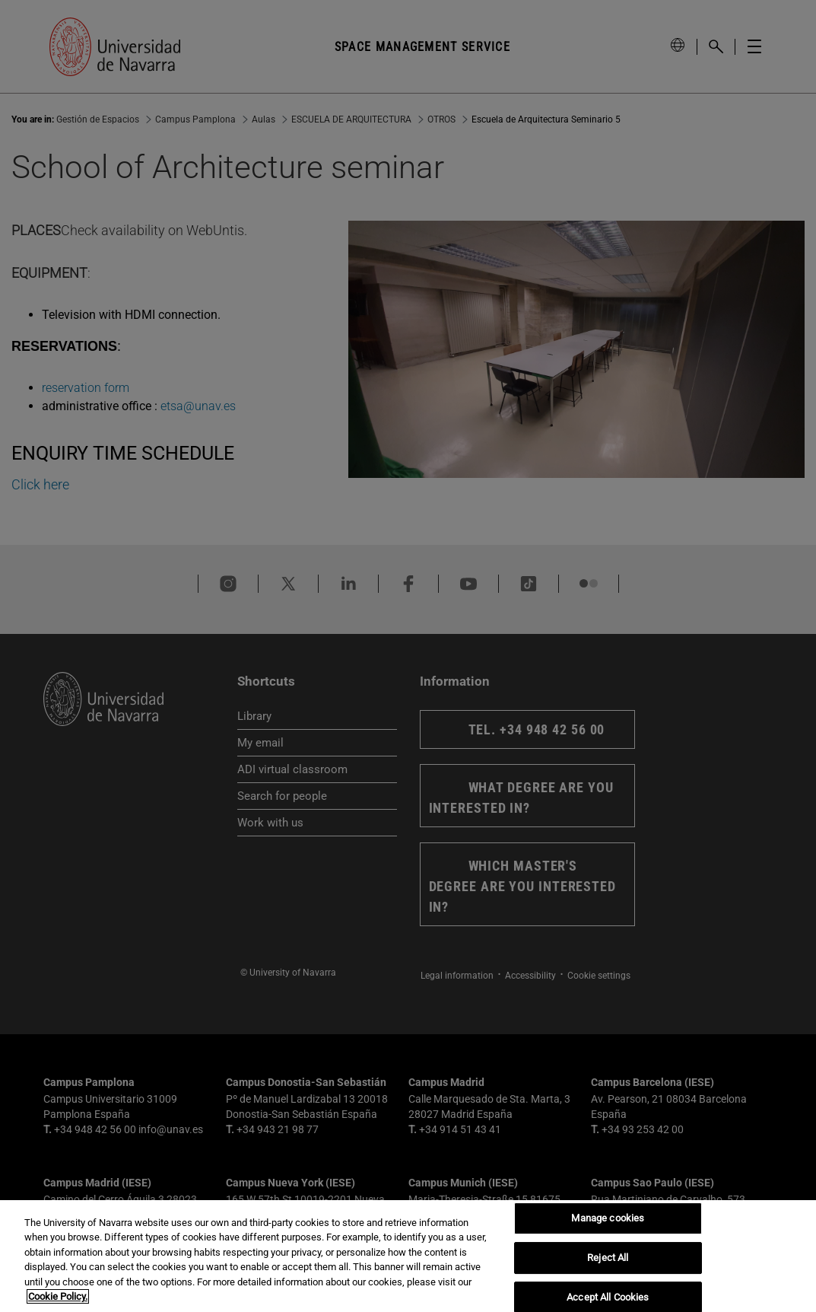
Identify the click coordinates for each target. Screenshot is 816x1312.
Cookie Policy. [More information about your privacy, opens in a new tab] (57, 1296)
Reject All (607, 1257)
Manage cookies (607, 1218)
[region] (408, 1256)
